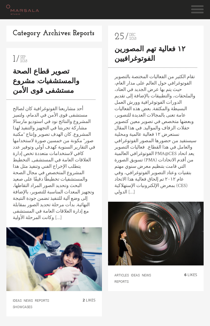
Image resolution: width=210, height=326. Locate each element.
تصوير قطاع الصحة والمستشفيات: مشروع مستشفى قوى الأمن (46, 81)
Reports (42, 300)
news (28, 300)
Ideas (17, 300)
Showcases (22, 307)
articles (121, 275)
